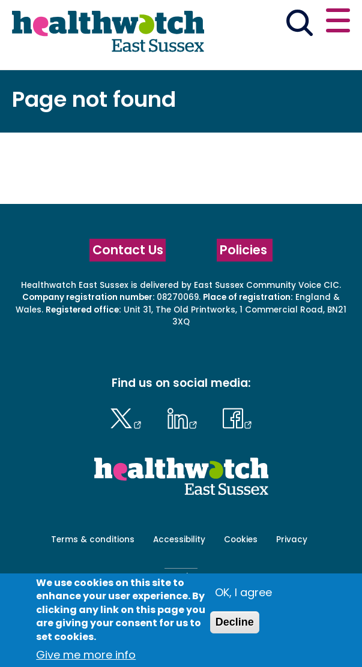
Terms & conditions (92, 539)
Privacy (291, 539)
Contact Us (127, 250)
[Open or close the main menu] (338, 22)
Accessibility (179, 539)
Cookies (241, 539)
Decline (235, 622)
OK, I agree (243, 592)
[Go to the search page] (299, 25)
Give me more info (86, 654)
